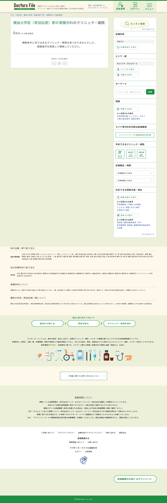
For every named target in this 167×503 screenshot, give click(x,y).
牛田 (94, 254)
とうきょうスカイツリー (48, 254)
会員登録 (88, 451)
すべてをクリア (148, 29)
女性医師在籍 (122, 116)
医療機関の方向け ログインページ (135, 478)
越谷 (28, 256)
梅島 (107, 254)
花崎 (91, 256)
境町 (39, 259)
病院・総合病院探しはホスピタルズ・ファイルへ (98, 6)
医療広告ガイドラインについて (90, 432)
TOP (12, 15)
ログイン (78, 451)
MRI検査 (137, 204)
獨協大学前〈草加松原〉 (135, 254)
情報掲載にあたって (76, 442)
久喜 (23, 254)
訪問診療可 (135, 119)
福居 (129, 256)
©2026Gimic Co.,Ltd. (83, 499)
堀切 (91, 254)
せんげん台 (43, 256)
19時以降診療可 (123, 119)
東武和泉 (134, 256)
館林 (118, 256)
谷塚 (121, 254)
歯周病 (130, 225)
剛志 (43, 259)
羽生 (104, 256)
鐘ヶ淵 (86, 254)
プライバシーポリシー (66, 432)
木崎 (30, 259)
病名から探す (125, 215)
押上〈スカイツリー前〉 (66, 254)
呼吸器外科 (63, 273)
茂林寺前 (113, 256)
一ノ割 (54, 256)
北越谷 (33, 256)
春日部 (59, 256)
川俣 (107, 256)
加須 (95, 256)
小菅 (98, 254)
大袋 (37, 256)
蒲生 (150, 254)
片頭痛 (119, 228)
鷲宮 (87, 256)
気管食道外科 (54, 273)
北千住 (27, 254)
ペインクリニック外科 (145, 273)
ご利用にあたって (48, 432)
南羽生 (99, 256)
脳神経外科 (72, 273)
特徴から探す (125, 109)
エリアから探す (126, 69)
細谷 (27, 259)
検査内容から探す (127, 197)
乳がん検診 (135, 207)
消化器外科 (38, 273)
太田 (23, 259)
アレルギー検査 (123, 207)
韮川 (151, 256)
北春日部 (65, 256)
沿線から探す (125, 74)
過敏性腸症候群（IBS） (133, 222)
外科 (18, 273)
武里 (49, 256)
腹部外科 (125, 273)
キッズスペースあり (137, 116)
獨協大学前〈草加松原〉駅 (34, 15)
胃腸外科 (50, 15)
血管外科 (20, 276)
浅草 (37, 254)
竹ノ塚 (117, 254)
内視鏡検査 (121, 204)
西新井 (111, 254)
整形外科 (24, 273)
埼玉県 (18, 15)
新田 (146, 254)
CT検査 (130, 204)
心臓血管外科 (96, 273)
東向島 (81, 254)
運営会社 (122, 432)
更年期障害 (121, 225)
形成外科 (31, 273)
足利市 (140, 256)
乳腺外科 (88, 273)
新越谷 (24, 256)
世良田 (35, 259)
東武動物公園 (77, 256)
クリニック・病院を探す (119, 323)
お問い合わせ (111, 432)
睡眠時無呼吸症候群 (142, 225)
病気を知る (83, 323)
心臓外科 (105, 273)
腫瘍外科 (111, 273)
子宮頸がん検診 (123, 210)
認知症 (119, 222)
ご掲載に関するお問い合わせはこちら (83, 376)
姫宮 (70, 256)
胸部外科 (118, 273)
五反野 (102, 254)
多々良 (122, 256)
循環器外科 (80, 273)
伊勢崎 (33, 254)
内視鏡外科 (133, 273)
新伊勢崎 (48, 259)
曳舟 (76, 254)
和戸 (84, 256)
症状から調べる (47, 323)
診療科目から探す (127, 47)
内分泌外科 (28, 276)
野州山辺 (146, 256)
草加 (125, 254)
